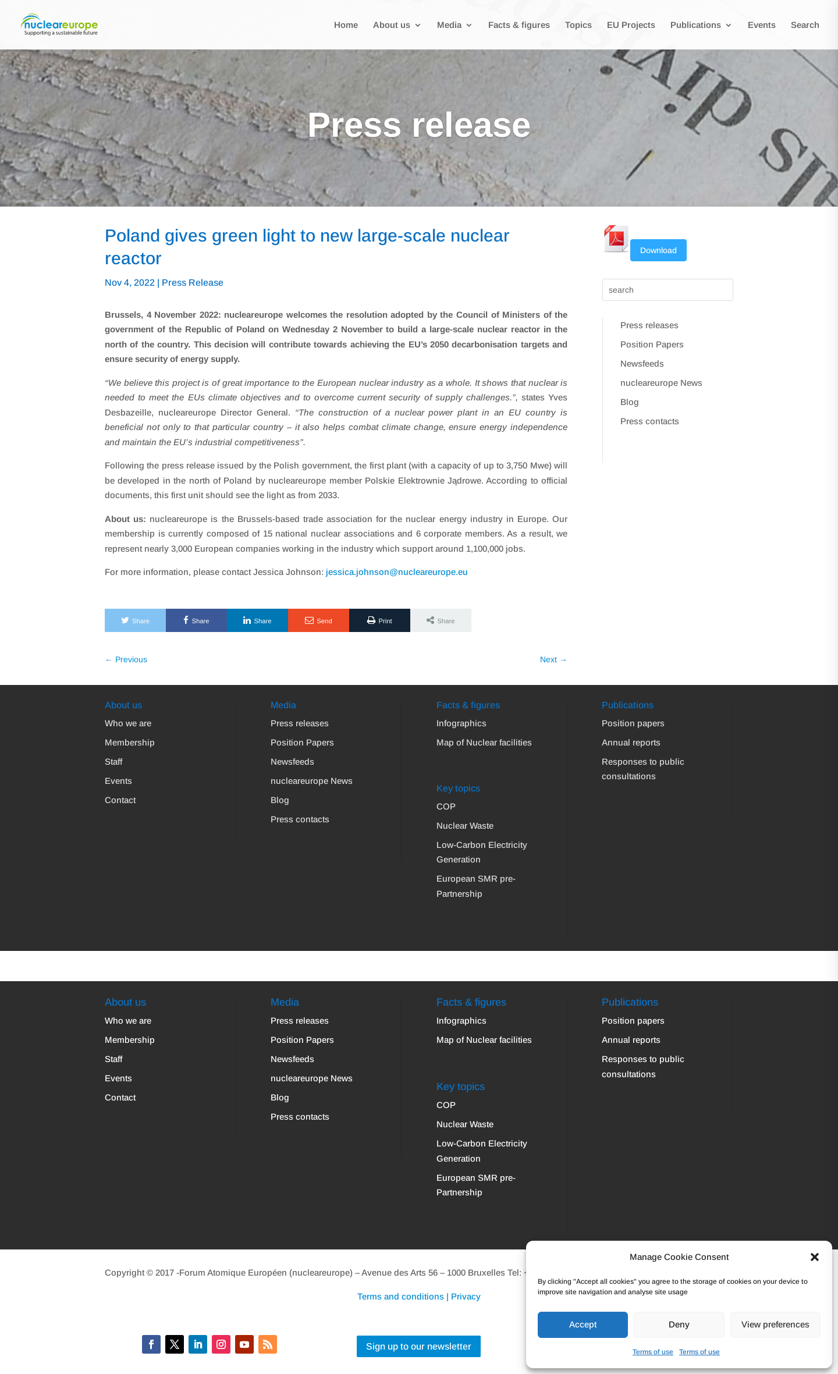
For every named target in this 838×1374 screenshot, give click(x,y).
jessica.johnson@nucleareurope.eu (397, 572)
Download (658, 250)
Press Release (192, 282)
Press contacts (649, 421)
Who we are (128, 723)
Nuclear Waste (464, 825)
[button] (815, 1257)
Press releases (649, 325)
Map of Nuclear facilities (484, 742)
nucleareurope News (661, 383)
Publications (695, 25)
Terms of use (653, 1352)
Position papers (633, 723)
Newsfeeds (642, 363)
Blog (629, 402)
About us (391, 25)
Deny (679, 1324)
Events (762, 25)
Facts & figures (519, 25)
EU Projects (631, 25)
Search (805, 25)
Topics (578, 25)
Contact (120, 800)
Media (449, 25)
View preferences (775, 1324)
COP (446, 806)
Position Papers (652, 344)
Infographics (461, 723)
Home (346, 25)
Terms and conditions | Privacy (419, 1296)
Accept (582, 1324)
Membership (130, 742)
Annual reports (631, 742)
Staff (113, 761)
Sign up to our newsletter (418, 1346)
